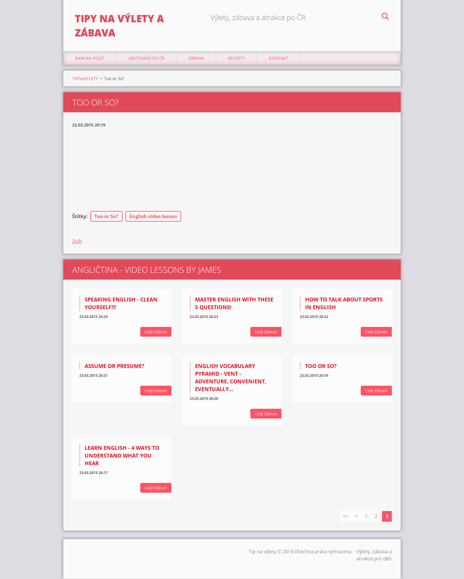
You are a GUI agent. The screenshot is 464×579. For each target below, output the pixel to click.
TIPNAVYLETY (85, 79)
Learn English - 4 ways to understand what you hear (122, 456)
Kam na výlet (89, 59)
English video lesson (153, 217)
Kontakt (278, 59)
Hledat (385, 17)
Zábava (196, 59)
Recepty (236, 59)
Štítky (79, 217)
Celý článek (156, 332)
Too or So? (106, 217)
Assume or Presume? (114, 366)
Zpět (77, 242)
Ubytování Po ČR (146, 59)
